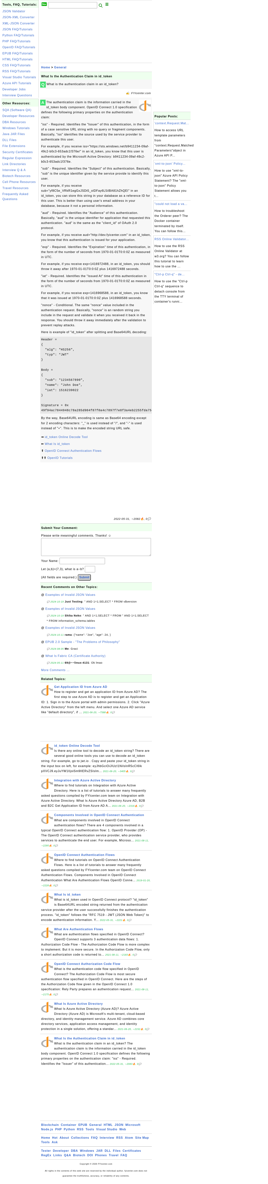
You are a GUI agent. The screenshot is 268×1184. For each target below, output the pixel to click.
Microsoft (133, 1128)
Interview (107, 1141)
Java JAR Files (13, 134)
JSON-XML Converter (18, 17)
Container (68, 1128)
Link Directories (14, 164)
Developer (61, 1154)
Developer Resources (18, 116)
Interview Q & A (14, 170)
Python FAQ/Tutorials (18, 35)
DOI (90, 1159)
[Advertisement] (20, 258)
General (60, 67)
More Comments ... (55, 673)
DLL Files (9, 140)
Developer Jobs (14, 89)
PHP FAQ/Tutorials (16, 41)
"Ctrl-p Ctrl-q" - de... (169, 274)
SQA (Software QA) (16, 110)
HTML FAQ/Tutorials (17, 59)
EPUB (82, 1128)
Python (69, 1133)
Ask (55, 1145)
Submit (84, 581)
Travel (114, 1159)
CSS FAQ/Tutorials (16, 65)
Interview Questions (17, 95)
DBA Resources (14, 122)
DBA (74, 1154)
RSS (80, 1133)
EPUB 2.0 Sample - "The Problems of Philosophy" (82, 645)
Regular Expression (17, 158)
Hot (55, 1141)
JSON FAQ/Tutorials (17, 29)
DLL (108, 1154)
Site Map (142, 1141)
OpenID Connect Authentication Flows (73, 450)
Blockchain (50, 1128)
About (64, 1141)
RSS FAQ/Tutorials (16, 71)
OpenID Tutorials (60, 457)
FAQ (94, 1141)
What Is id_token (57, 443)
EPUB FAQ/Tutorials (17, 53)
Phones (101, 1159)
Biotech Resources (16, 176)
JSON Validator (13, 11)
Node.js (47, 1133)
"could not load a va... (170, 203)
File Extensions (13, 146)
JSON (119, 1128)
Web (122, 1133)
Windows (87, 1154)
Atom (129, 1141)
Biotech (79, 1159)
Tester (46, 1154)
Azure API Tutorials (16, 83)
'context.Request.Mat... (171, 123)
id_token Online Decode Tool (66, 437)
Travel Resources (15, 188)
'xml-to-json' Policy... (170, 163)
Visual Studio (106, 1133)
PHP (58, 1133)
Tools (90, 1133)
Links (57, 1159)
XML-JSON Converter (18, 23)
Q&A (67, 1159)
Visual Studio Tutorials (19, 77)
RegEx (46, 1159)
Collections (80, 1141)
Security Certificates (17, 152)
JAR (99, 1154)
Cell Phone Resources (19, 182)
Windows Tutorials (16, 128)
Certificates (132, 1154)
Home (45, 67)
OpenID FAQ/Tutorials (18, 47)
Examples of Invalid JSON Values (70, 598)
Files (117, 1154)
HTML (108, 1128)
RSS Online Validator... (171, 239)
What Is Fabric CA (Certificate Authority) (75, 659)
